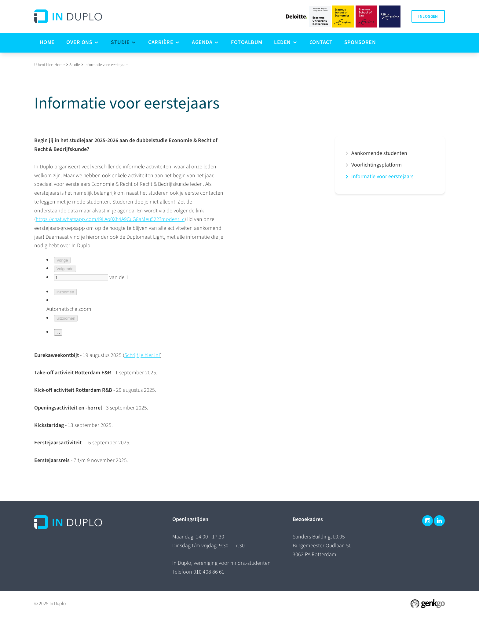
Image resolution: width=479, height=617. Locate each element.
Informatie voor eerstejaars (106, 65)
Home (59, 65)
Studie (74, 65)
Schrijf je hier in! (142, 355)
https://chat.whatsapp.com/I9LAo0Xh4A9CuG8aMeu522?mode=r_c (110, 219)
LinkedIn (439, 520)
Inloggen (428, 16)
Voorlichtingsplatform (376, 165)
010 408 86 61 (209, 572)
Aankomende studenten (379, 153)
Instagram (427, 520)
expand (347, 153)
